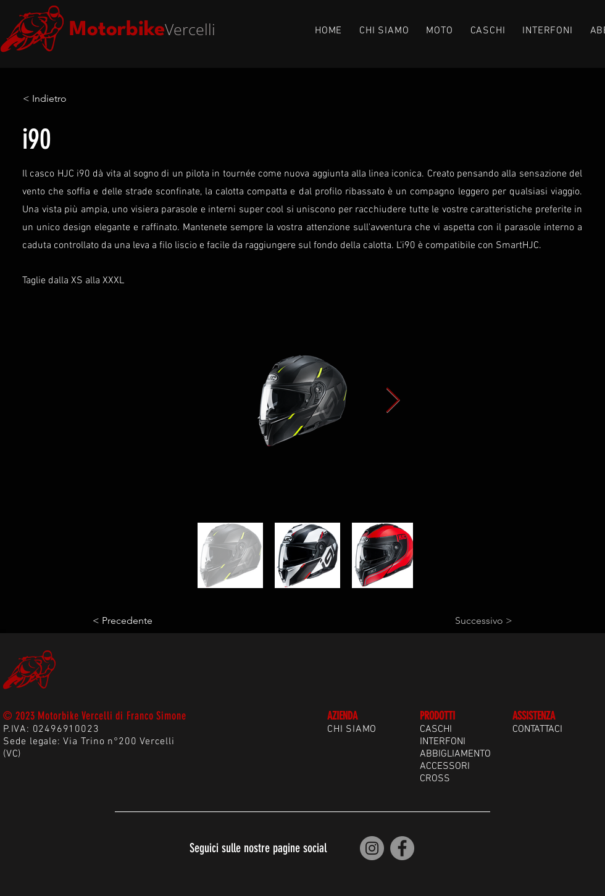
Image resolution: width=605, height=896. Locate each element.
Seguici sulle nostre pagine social (258, 847)
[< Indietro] (63, 98)
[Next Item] (393, 400)
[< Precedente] (133, 620)
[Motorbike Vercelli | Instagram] (372, 848)
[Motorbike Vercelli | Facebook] (402, 848)
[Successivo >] (481, 620)
